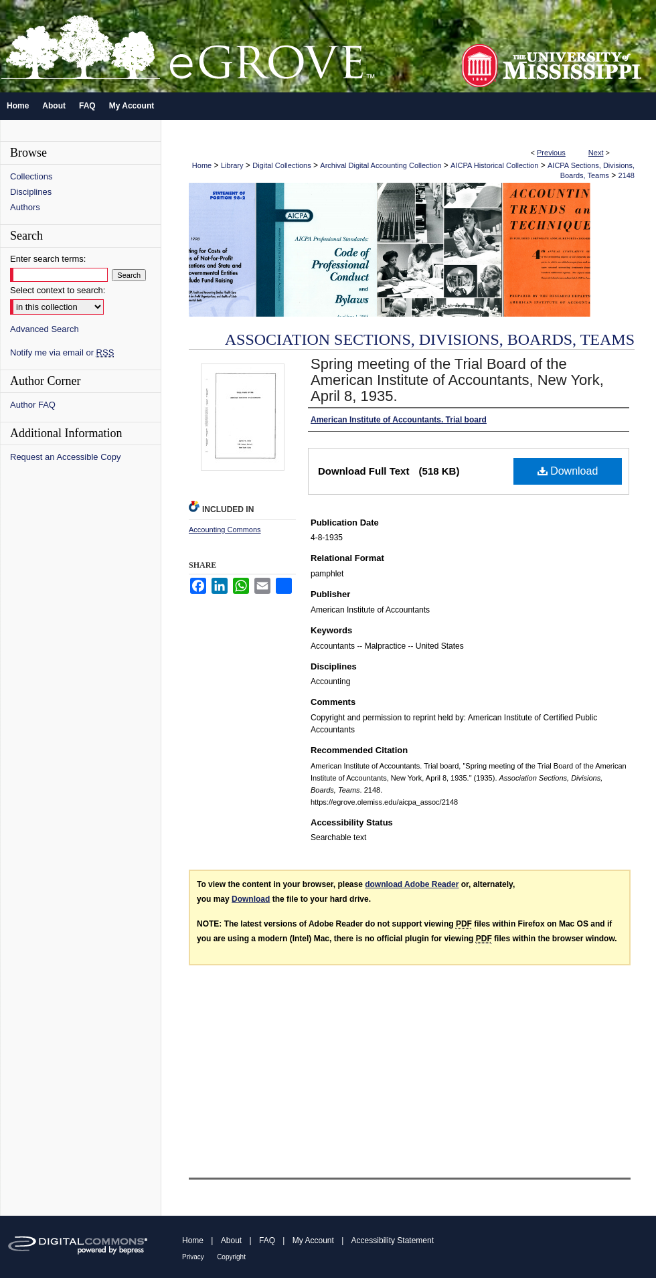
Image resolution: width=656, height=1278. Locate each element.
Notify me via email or (62, 352)
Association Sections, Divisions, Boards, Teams (430, 339)
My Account (313, 1240)
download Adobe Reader (412, 884)
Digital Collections (281, 165)
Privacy (193, 1257)
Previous (551, 153)
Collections (31, 176)
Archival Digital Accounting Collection (380, 165)
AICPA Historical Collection (494, 165)
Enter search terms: (48, 259)
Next (596, 153)
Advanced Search (44, 329)
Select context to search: (57, 290)
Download (568, 471)
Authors (25, 207)
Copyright (231, 1257)
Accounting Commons (225, 530)
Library (232, 165)
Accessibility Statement (392, 1240)
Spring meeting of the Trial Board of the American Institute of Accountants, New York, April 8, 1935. (457, 379)
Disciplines (31, 192)
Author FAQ (33, 405)
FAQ (267, 1240)
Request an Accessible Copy (65, 457)
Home (202, 165)
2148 (627, 175)
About (231, 1240)
